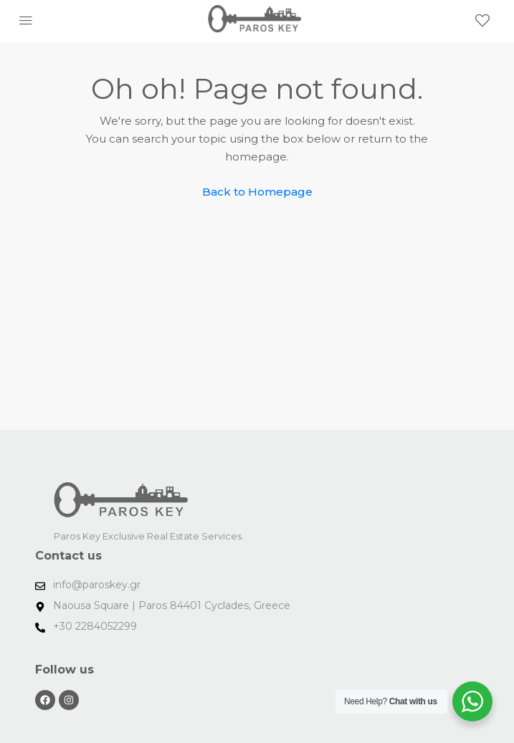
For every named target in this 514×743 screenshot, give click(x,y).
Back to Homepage (257, 191)
